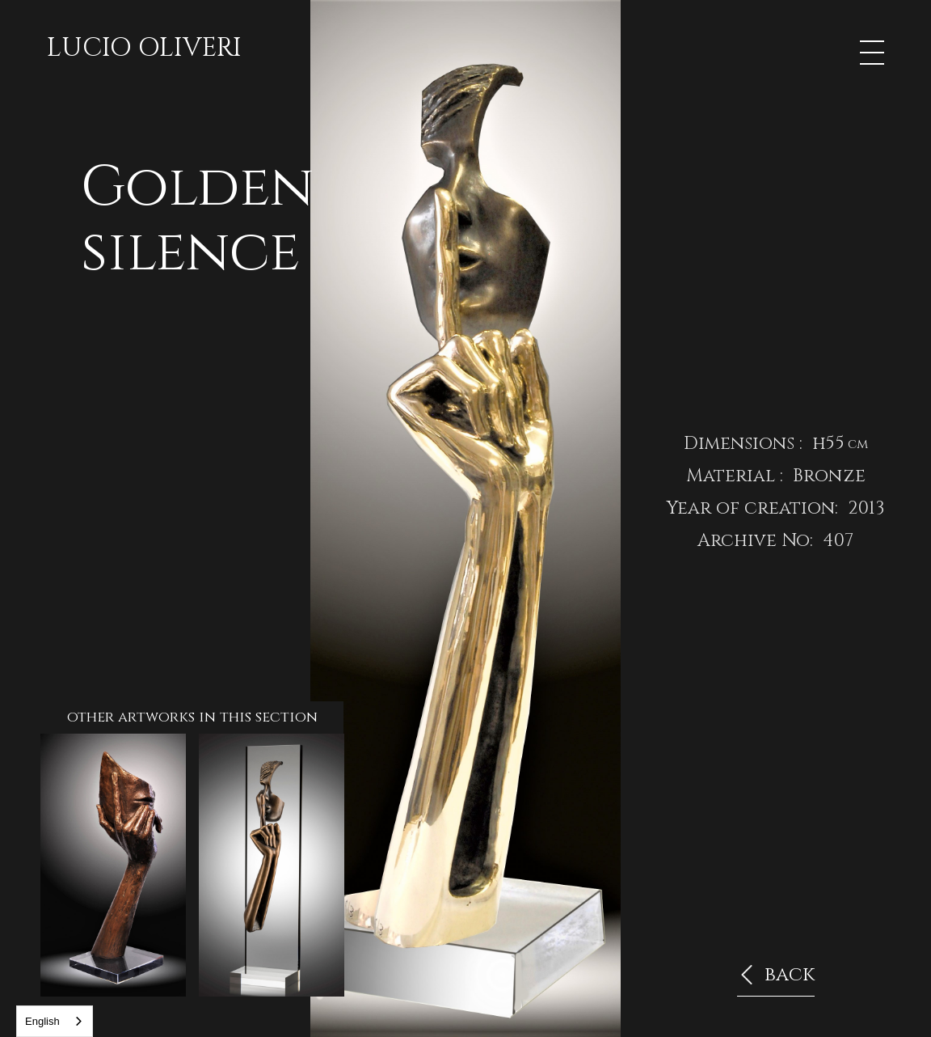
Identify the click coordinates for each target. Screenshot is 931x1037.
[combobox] (54, 1021)
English (42, 1021)
